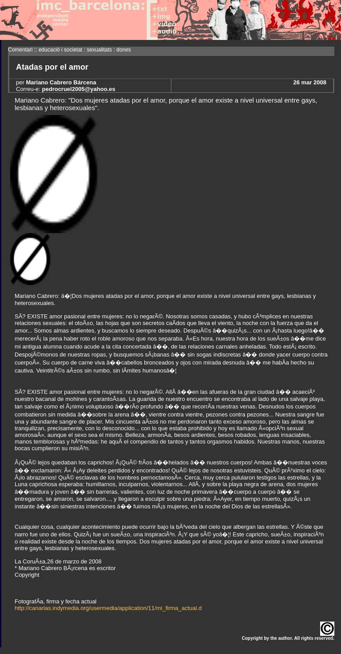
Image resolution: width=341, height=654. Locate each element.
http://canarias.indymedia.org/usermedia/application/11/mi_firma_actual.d (108, 608)
